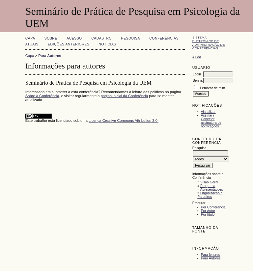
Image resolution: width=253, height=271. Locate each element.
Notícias (107, 44)
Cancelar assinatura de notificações (211, 122)
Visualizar (208, 112)
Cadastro (101, 38)
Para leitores (210, 255)
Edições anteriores (68, 44)
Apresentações (211, 189)
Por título (208, 214)
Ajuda (196, 57)
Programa (207, 186)
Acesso (74, 38)
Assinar (206, 115)
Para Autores (211, 258)
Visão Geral (209, 182)
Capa (30, 38)
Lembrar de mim (212, 88)
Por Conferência (213, 207)
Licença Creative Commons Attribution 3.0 (123, 120)
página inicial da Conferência (124, 96)
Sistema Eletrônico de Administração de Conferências (208, 43)
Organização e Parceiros (209, 195)
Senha (198, 80)
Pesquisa (130, 38)
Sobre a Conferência (42, 96)
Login (197, 74)
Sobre (50, 38)
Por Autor (208, 211)
